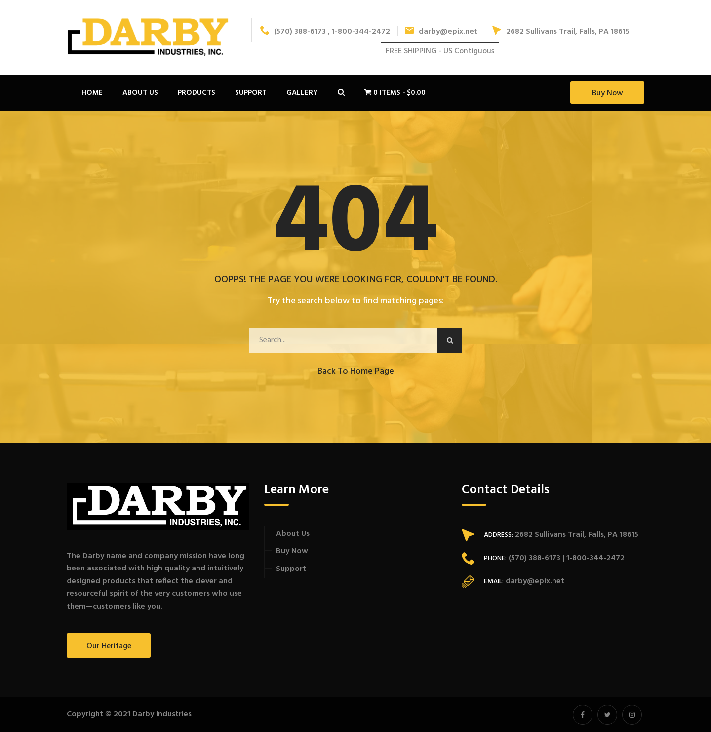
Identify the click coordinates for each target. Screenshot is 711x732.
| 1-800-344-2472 (592, 558)
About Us (293, 534)
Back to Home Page (355, 372)
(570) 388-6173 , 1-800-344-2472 (325, 31)
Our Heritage (108, 646)
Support (291, 569)
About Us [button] (140, 93)
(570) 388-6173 (533, 558)
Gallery (302, 93)
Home (92, 93)
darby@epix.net (441, 31)
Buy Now (607, 93)
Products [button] (196, 93)
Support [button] (251, 93)
